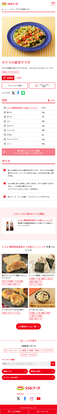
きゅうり (10, 126)
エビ (8, 121)
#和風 (39, 316)
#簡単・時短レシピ (14, 284)
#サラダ (10, 72)
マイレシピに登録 (15, 85)
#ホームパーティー (12, 350)
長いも (9, 112)
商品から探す (42, 371)
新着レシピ (15, 371)
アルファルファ (12, 139)
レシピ (11, 9)
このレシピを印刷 (42, 85)
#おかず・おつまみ (14, 313)
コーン (9, 144)
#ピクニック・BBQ (36, 284)
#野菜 (4, 72)
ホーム (4, 9)
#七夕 (16, 72)
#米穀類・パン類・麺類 (15, 281)
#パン (4, 284)
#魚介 (4, 281)
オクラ (9, 117)
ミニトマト (11, 130)
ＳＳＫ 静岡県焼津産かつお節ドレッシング (22, 108)
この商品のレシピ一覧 (28, 326)
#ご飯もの (49, 279)
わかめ (9, 135)
